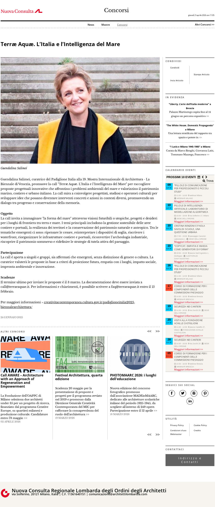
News (91, 24)
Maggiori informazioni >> (188, 201)
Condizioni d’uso (178, 430)
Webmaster (176, 434)
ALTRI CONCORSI (13, 331)
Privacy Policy (177, 425)
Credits (197, 430)
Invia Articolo (176, 80)
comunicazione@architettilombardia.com (118, 494)
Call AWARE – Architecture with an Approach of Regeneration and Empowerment (22, 381)
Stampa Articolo (201, 74)
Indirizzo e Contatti (190, 460)
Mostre (105, 24)
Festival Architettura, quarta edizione (79, 377)
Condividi (174, 67)
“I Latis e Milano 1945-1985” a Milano (190, 146)
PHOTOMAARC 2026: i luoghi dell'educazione (133, 377)
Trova (209, 180)
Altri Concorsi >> (204, 24)
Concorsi (116, 10)
